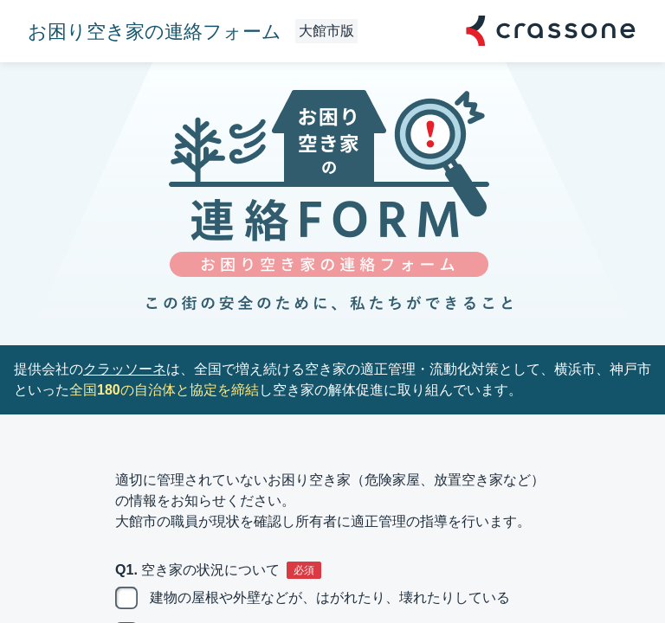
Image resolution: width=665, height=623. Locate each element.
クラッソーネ (124, 369)
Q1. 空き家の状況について (197, 569)
